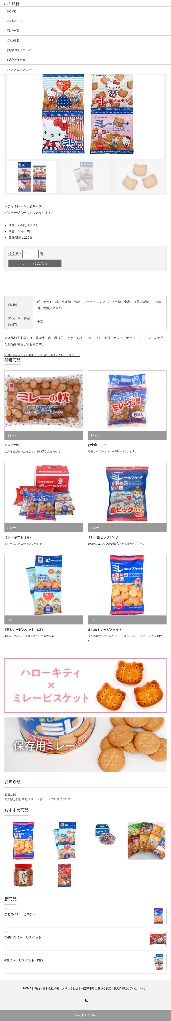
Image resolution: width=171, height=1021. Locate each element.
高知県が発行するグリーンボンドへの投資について (37, 799)
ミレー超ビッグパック (103, 537)
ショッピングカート (21, 69)
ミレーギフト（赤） (18, 537)
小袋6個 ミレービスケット (22, 937)
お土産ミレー (97, 445)
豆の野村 (92, 1015)
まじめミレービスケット (105, 629)
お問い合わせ (16, 60)
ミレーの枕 (12, 445)
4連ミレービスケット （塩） (24, 629)
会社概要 (13, 40)
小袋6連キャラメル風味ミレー (23, 355)
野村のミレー (16, 21)
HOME (11, 11)
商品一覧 (13, 30)
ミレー (11, 435)
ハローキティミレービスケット (61, 355)
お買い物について (19, 50)
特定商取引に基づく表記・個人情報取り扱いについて (113, 988)
